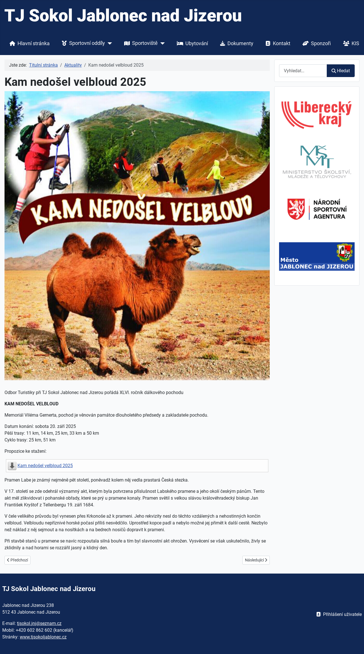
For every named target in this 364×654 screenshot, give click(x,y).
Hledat (341, 70)
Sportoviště (140, 43)
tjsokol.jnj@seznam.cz (39, 623)
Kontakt (276, 43)
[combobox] (303, 70)
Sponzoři (315, 43)
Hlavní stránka (28, 43)
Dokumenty (235, 43)
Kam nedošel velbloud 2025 (45, 465)
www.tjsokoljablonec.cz (43, 637)
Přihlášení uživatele (338, 614)
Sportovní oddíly (82, 43)
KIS (350, 43)
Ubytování (191, 43)
